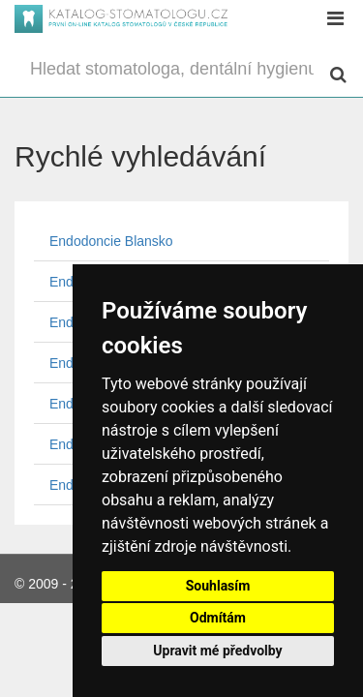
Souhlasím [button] (218, 585)
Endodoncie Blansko (111, 241)
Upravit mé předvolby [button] (217, 650)
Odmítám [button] (218, 617)
